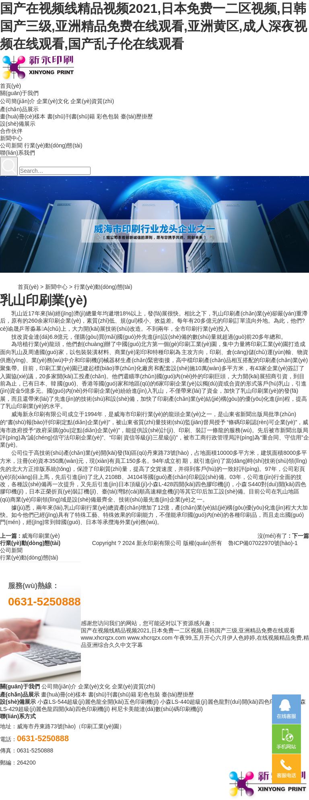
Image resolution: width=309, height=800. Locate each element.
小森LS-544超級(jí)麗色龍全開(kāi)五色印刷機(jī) (98, 701)
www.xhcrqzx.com (103, 637)
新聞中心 (11, 138)
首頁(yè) (10, 86)
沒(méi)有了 (272, 536)
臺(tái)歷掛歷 (137, 116)
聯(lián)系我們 (17, 152)
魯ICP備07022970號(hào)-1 (263, 543)
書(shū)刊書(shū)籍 (71, 116)
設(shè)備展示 (17, 123)
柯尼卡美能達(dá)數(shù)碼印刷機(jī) (157, 709)
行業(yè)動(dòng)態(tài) (53, 145)
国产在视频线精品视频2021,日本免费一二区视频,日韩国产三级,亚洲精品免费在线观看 (188, 630)
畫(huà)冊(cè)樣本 (22, 116)
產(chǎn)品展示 (19, 109)
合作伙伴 (11, 131)
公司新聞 (11, 145)
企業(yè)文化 (53, 101)
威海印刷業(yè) (41, 536)
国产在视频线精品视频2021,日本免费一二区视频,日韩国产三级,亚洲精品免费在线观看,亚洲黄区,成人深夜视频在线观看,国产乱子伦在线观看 (153, 26)
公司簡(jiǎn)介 (17, 101)
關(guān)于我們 (19, 93)
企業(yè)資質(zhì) (92, 101)
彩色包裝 (108, 116)
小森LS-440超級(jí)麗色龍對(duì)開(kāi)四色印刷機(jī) (226, 701)
